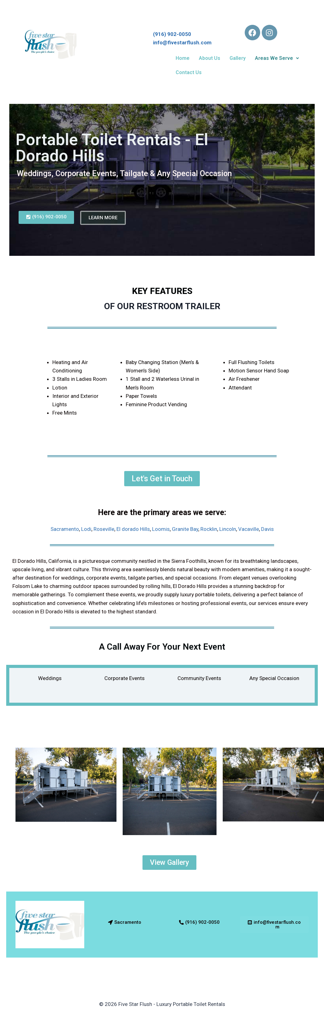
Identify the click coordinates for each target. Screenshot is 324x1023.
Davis (267, 529)
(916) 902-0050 (174, 34)
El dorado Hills (133, 529)
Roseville (104, 529)
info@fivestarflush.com (182, 42)
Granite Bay (185, 529)
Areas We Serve (277, 58)
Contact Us (189, 72)
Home (183, 58)
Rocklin (208, 529)
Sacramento (64, 529)
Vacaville (248, 529)
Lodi (86, 529)
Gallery (238, 58)
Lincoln (227, 529)
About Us (209, 58)
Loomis (161, 529)
